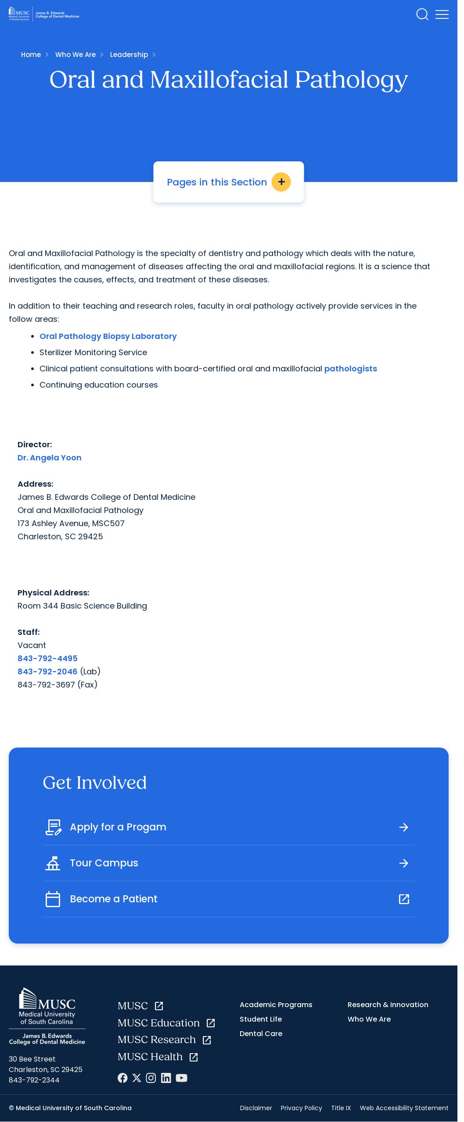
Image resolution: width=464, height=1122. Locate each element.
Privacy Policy (301, 1108)
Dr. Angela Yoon (50, 457)
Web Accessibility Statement (404, 1108)
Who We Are (75, 54)
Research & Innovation (388, 1005)
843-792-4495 (48, 658)
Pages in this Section (229, 182)
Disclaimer (256, 1108)
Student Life (261, 1019)
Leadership (129, 54)
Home (31, 54)
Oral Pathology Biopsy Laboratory (108, 336)
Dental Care (261, 1034)
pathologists (350, 368)
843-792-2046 (48, 671)
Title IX (341, 1108)
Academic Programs (276, 1005)
